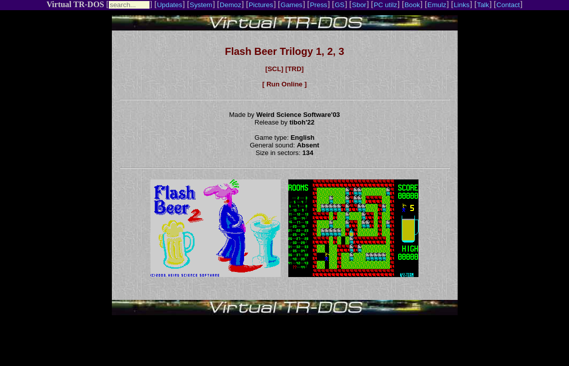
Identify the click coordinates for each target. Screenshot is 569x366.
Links (461, 5)
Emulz (437, 5)
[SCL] (274, 69)
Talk (483, 5)
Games (292, 5)
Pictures (261, 5)
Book (412, 5)
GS (339, 5)
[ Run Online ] (284, 84)
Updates (170, 5)
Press (318, 5)
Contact (508, 5)
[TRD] (294, 69)
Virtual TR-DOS (75, 4)
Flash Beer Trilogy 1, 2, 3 (284, 51)
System (201, 5)
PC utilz (385, 5)
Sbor (359, 5)
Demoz (230, 5)
